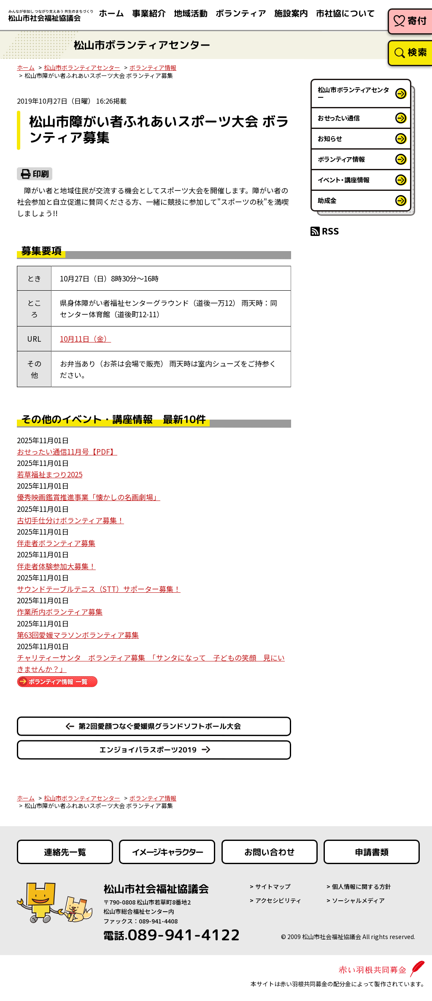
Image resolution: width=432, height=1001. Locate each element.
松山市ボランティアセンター (82, 67)
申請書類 (372, 852)
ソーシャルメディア (358, 900)
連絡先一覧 (65, 852)
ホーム (26, 67)
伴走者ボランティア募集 (56, 543)
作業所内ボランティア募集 (60, 611)
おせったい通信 (339, 117)
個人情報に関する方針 (361, 886)
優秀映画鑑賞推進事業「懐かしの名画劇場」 (88, 497)
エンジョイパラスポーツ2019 (148, 750)
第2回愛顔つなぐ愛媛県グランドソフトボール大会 (159, 726)
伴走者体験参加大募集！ (56, 566)
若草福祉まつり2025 (49, 474)
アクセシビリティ (278, 900)
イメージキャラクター (167, 852)
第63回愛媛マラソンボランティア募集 (78, 634)
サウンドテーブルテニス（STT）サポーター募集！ (99, 588)
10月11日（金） (85, 338)
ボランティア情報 (153, 67)
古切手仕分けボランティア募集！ (70, 520)
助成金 (327, 200)
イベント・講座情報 (344, 179)
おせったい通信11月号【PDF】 (67, 451)
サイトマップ (273, 886)
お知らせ (330, 138)
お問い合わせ (269, 852)
